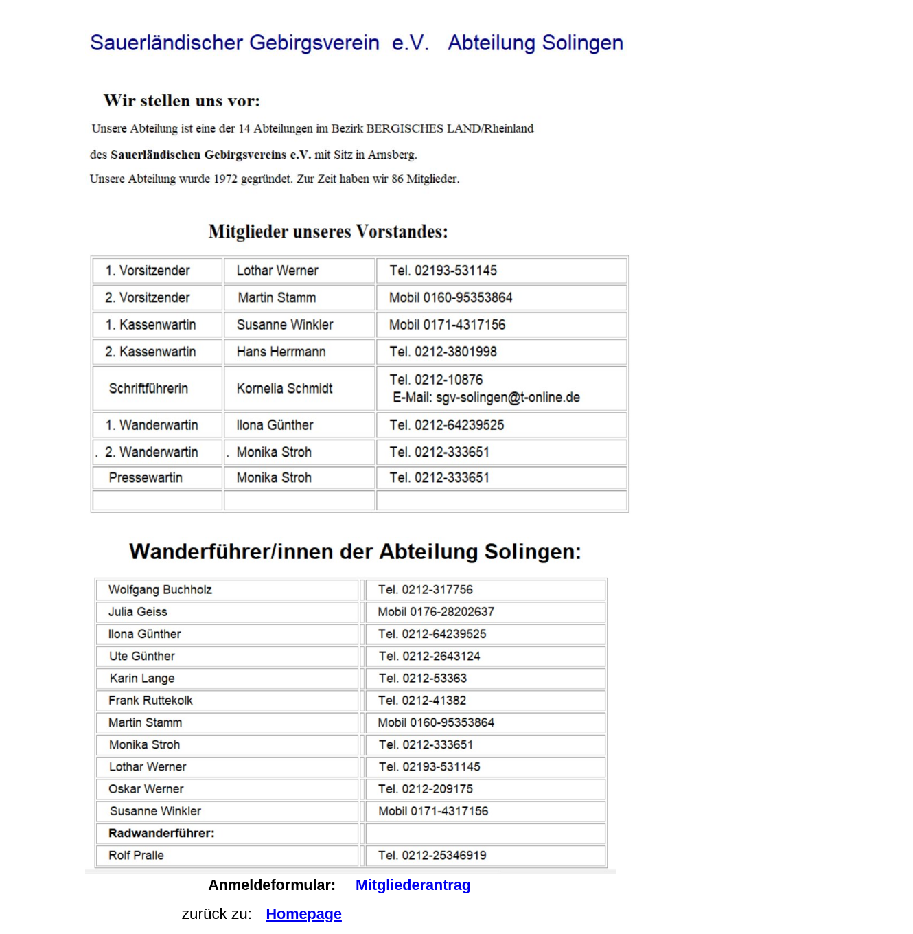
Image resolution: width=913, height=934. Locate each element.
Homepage (304, 913)
